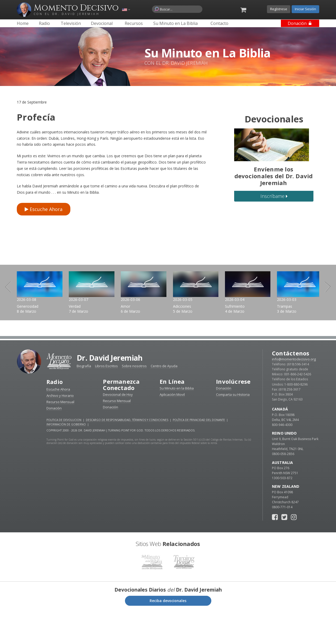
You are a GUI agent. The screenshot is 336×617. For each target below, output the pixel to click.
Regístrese (278, 9)
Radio (54, 388)
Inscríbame (273, 196)
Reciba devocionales (168, 606)
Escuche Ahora (43, 209)
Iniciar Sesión (305, 9)
